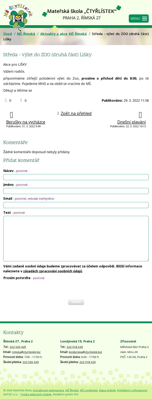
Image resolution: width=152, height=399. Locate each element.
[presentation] (30, 289)
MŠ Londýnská (88, 390)
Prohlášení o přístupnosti (132, 390)
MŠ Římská (26, 34)
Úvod (7, 34)
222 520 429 (18, 347)
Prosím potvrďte (23, 278)
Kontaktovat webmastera (48, 390)
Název (15, 170)
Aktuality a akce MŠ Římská (63, 34)
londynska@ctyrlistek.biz (85, 352)
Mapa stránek (107, 390)
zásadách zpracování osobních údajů (52, 271)
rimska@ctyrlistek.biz (26, 352)
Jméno (15, 184)
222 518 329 (75, 347)
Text (14, 212)
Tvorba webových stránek (35, 394)
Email (28, 198)
